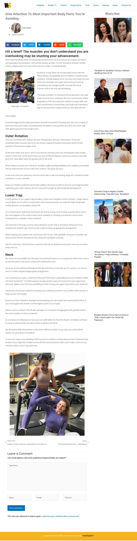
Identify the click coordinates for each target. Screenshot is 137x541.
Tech (87, 5)
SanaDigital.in (88, 536)
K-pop (115, 5)
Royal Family (76, 5)
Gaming (105, 5)
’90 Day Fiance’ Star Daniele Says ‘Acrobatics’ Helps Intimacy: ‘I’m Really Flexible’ (111, 254)
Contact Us (126, 5)
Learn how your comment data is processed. (61, 516)
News (95, 5)
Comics (63, 5)
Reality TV (52, 5)
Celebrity (40, 5)
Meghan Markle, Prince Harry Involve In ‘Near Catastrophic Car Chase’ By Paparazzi (111, 317)
